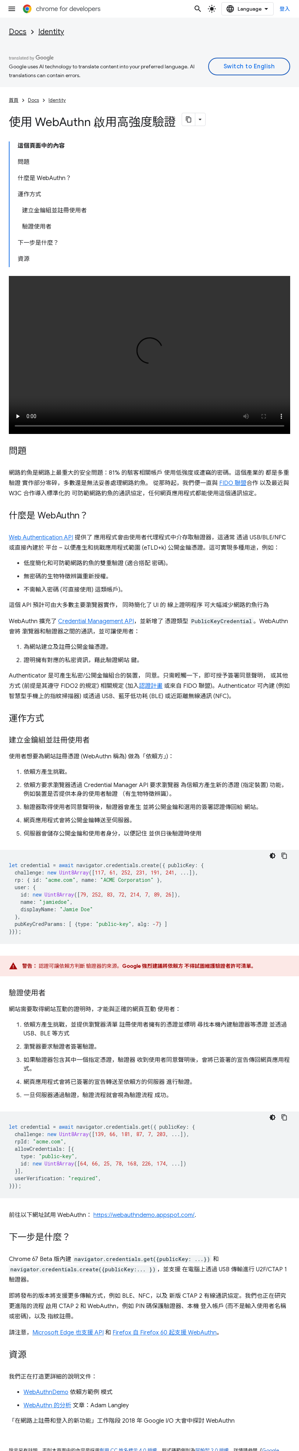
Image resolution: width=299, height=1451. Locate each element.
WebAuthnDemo (46, 1392)
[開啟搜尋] (197, 8)
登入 (285, 9)
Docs (17, 31)
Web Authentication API (41, 537)
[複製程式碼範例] (284, 856)
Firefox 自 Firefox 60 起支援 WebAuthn (165, 1332)
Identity (51, 31)
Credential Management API (96, 621)
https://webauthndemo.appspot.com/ (144, 1215)
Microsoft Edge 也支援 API (68, 1332)
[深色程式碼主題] (272, 856)
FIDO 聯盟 (232, 483)
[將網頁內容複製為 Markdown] (188, 119)
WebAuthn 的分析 (47, 1405)
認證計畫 (151, 686)
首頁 (13, 100)
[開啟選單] (11, 9)
